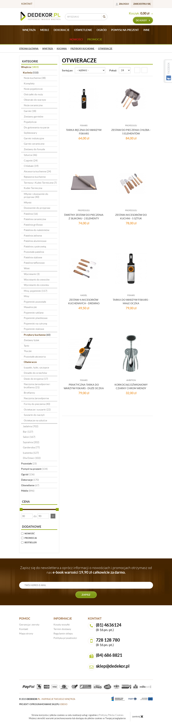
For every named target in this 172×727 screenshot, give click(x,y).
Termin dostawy (62, 629)
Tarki (26, 345)
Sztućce (30, 155)
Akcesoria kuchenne (37, 171)
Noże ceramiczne (33, 105)
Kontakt (26, 4)
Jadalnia (30, 426)
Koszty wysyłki (62, 624)
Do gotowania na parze (36, 127)
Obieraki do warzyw (35, 99)
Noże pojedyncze (33, 88)
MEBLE (44, 29)
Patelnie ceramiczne (35, 219)
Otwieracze (30, 362)
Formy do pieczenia (37, 404)
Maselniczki (30, 307)
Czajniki (31, 160)
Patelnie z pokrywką (35, 246)
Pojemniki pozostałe (35, 301)
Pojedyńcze (30, 121)
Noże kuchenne (35, 78)
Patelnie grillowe (33, 224)
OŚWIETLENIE (83, 29)
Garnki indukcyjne (34, 138)
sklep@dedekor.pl (113, 666)
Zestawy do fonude (34, 149)
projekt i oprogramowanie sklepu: (43, 704)
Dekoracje (30, 479)
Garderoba (31, 447)
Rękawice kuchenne (35, 176)
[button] (52, 516)
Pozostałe (29, 463)
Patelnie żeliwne (33, 235)
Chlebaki (31, 165)
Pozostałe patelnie (34, 251)
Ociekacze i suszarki (37, 409)
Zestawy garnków (33, 116)
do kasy (143, 20)
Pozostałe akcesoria (35, 356)
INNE (146, 29)
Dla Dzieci (32, 458)
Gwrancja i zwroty (29, 624)
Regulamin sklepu (63, 633)
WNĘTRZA (29, 29)
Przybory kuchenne (37, 334)
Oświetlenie (30, 485)
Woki (27, 268)
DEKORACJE (62, 29)
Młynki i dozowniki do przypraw (36, 196)
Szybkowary (30, 132)
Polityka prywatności (65, 638)
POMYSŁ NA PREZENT (125, 29)
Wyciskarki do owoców (37, 279)
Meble (27, 490)
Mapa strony (26, 633)
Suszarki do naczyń (34, 414)
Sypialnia (31, 442)
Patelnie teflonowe (34, 262)
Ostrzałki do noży (33, 94)
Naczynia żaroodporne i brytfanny (37, 386)
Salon (29, 436)
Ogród (28, 474)
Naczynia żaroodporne (36, 398)
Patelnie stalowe (33, 257)
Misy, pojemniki (35, 290)
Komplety (29, 83)
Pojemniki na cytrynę (35, 323)
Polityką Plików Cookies (111, 715)
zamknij (137, 716)
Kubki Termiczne (33, 188)
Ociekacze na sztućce (35, 420)
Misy (26, 296)
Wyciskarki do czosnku (36, 285)
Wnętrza (30, 67)
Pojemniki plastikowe (35, 318)
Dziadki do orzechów (35, 372)
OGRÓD (102, 29)
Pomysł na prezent (34, 468)
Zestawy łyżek (31, 340)
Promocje (94, 39)
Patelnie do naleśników (36, 230)
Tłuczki (28, 351)
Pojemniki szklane (33, 312)
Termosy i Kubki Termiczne (40, 182)
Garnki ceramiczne (34, 143)
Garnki (30, 111)
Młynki (28, 202)
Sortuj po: (67, 70)
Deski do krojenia (36, 378)
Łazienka (31, 452)
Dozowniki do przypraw (37, 207)
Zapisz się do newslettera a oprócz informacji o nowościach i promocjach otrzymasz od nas (86, 570)
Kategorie (30, 61)
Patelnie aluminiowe (35, 241)
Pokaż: (113, 70)
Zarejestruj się (142, 4)
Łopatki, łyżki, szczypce (36, 367)
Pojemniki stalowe (34, 328)
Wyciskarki (32, 274)
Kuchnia (30, 72)
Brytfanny (29, 392)
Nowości (76, 39)
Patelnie (31, 213)
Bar (28, 431)
